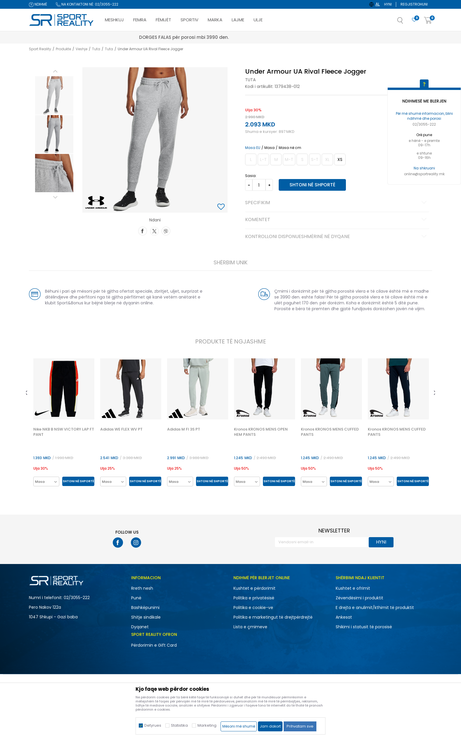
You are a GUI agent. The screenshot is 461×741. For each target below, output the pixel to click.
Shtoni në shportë (312, 184)
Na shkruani (424, 168)
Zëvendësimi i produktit (359, 598)
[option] (54, 95)
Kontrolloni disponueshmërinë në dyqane (336, 237)
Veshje (81, 48)
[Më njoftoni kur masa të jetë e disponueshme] (251, 159)
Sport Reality (40, 48)
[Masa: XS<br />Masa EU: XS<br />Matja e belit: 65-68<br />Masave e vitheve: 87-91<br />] (340, 159)
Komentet (336, 220)
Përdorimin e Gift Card (154, 645)
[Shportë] (428, 21)
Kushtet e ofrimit (353, 588)
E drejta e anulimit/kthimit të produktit (375, 607)
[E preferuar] (414, 20)
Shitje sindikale (146, 617)
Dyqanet (140, 627)
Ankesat (344, 617)
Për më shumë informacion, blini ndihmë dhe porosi (424, 116)
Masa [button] (269, 147)
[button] (406, 22)
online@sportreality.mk (424, 173)
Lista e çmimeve (250, 627)
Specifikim (336, 203)
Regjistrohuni (414, 4)
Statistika (179, 725)
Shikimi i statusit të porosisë (364, 627)
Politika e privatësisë (253, 598)
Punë (136, 598)
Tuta (96, 48)
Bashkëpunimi (145, 607)
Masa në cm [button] (290, 147)
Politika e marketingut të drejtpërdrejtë (273, 617)
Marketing (206, 725)
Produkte (63, 48)
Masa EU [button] (252, 147)
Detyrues (152, 725)
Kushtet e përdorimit (254, 588)
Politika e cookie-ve (253, 607)
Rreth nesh (142, 588)
